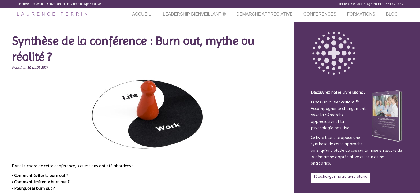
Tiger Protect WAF (223, 156)
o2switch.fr (189, 156)
